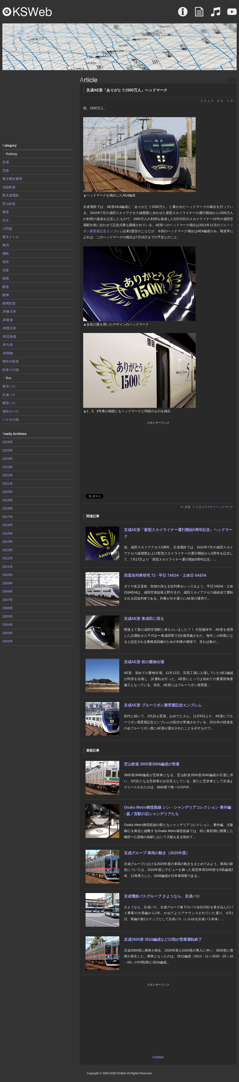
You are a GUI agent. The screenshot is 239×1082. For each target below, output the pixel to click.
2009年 (7, 583)
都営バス (8, 403)
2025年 (7, 450)
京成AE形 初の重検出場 (144, 662)
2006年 (7, 608)
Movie (232, 14)
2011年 (7, 566)
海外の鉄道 (10, 361)
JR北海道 (9, 336)
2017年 (7, 517)
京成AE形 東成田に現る (144, 619)
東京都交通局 (12, 179)
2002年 (7, 641)
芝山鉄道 (8, 204)
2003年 (7, 633)
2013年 (7, 550)
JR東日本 (9, 311)
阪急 (5, 287)
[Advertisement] (37, 106)
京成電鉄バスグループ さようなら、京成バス (162, 896)
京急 (5, 170)
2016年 (7, 525)
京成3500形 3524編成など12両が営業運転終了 (163, 939)
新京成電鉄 (10, 195)
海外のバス (10, 411)
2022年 (7, 475)
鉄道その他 (10, 370)
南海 (5, 278)
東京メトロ (10, 237)
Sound (215, 14)
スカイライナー (206, 507)
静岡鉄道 (8, 303)
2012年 (7, 558)
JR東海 (7, 320)
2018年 (7, 508)
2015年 (7, 533)
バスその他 (10, 419)
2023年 (7, 467)
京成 (187, 507)
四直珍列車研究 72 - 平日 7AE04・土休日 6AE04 (165, 575)
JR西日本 (9, 328)
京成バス (8, 395)
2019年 (7, 500)
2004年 (7, 624)
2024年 (7, 458)
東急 (5, 212)
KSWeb (27, 11)
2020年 (7, 492)
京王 (5, 220)
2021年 (7, 483)
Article (199, 14)
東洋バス (8, 386)
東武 (5, 245)
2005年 (7, 616)
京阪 (5, 270)
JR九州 (7, 345)
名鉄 (5, 262)
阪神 (5, 295)
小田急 (7, 228)
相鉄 (5, 253)
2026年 (7, 442)
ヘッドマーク (224, 507)
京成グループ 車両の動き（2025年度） (157, 853)
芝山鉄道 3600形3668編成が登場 (151, 764)
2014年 (7, 541)
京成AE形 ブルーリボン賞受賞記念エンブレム (163, 705)
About (182, 14)
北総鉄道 (8, 187)
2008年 (7, 591)
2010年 (7, 575)
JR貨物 (7, 353)
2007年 (7, 600)
